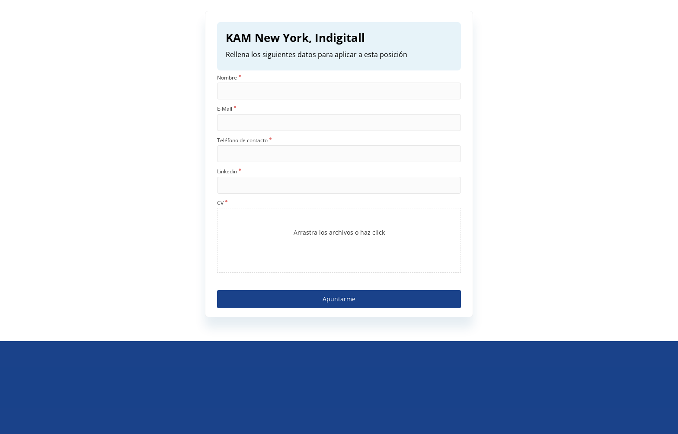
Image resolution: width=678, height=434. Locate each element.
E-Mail (226, 109)
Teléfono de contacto (244, 140)
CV (222, 203)
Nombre (229, 78)
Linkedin (229, 172)
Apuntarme (339, 299)
